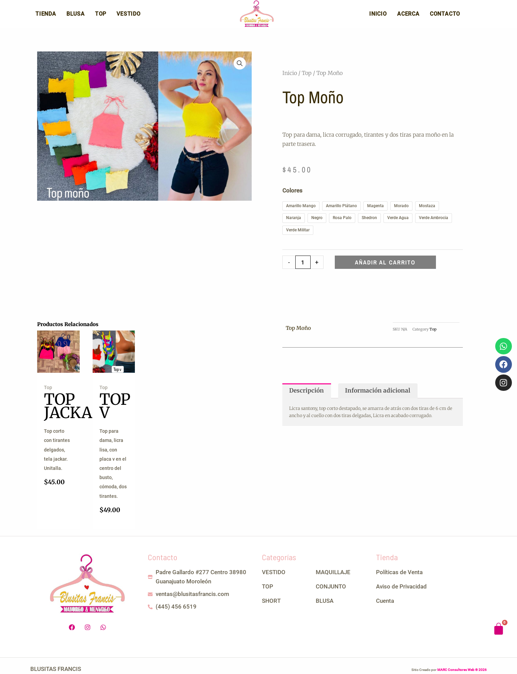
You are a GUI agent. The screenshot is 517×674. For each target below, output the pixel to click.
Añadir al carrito (385, 267)
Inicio (378, 16)
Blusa (75, 16)
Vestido (128, 16)
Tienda (45, 16)
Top (100, 16)
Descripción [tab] (306, 395)
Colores (292, 195)
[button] (240, 68)
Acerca (408, 16)
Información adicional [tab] (377, 395)
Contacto (445, 16)
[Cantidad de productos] (303, 267)
